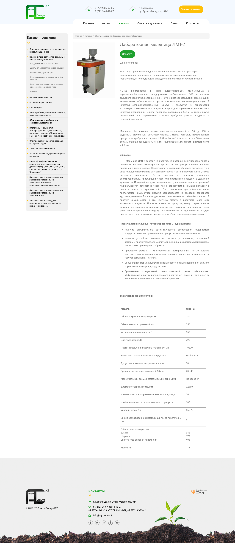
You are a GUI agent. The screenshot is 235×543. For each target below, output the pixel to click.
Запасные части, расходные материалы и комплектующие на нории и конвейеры (45, 203)
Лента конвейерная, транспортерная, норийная (47, 155)
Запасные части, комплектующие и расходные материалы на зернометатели (47, 193)
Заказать (127, 54)
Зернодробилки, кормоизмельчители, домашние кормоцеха (48, 113)
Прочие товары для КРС (41, 102)
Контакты (192, 23)
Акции (106, 23)
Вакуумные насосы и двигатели (44, 63)
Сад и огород (36, 107)
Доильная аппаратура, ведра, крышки (47, 68)
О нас (174, 23)
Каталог (124, 23)
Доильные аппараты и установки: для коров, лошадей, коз (48, 50)
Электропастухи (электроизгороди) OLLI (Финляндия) (47, 142)
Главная (88, 23)
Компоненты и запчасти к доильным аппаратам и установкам (47, 58)
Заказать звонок (191, 9)
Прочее (33, 91)
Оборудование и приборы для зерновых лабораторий (44, 121)
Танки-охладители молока (42, 148)
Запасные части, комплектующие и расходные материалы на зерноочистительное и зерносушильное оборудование (47, 181)
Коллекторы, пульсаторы (41, 72)
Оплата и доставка (149, 23)
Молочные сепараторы (41, 97)
